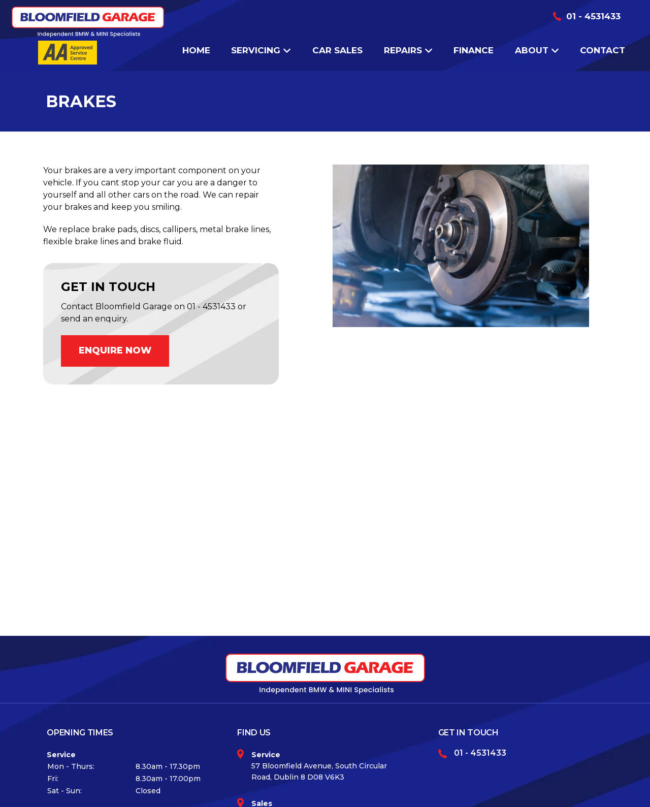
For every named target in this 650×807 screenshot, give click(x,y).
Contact (602, 50)
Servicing (261, 50)
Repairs (408, 50)
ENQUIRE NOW (115, 350)
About (537, 50)
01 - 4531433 (593, 16)
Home (196, 50)
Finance (473, 50)
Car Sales (337, 50)
